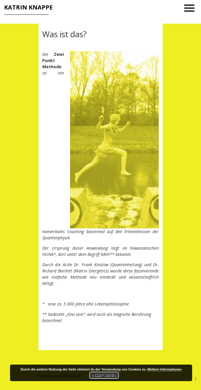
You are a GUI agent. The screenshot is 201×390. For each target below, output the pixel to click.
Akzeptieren (104, 375)
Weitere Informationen (164, 369)
